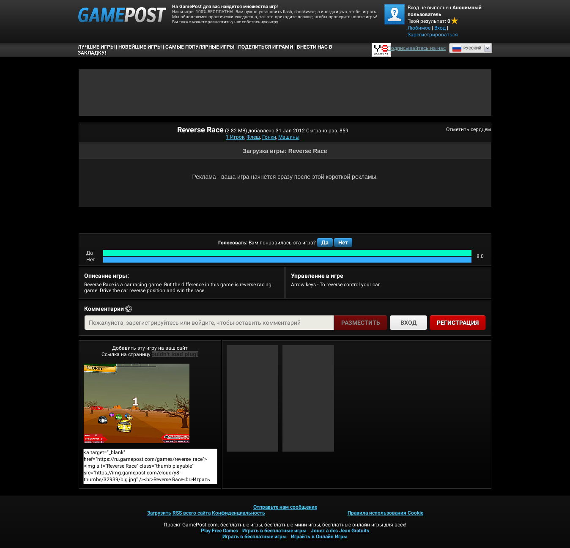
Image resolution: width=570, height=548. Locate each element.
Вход (440, 28)
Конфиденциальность (238, 513)
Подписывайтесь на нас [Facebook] (416, 48)
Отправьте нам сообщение (285, 507)
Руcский (466, 48)
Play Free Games (219, 531)
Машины (288, 137)
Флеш (253, 137)
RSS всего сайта (192, 513)
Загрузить (159, 513)
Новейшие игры (140, 47)
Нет (343, 242)
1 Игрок (235, 137)
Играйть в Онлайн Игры (319, 537)
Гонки (269, 137)
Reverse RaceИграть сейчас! (136, 403)
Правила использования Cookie (385, 513)
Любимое (419, 28)
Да (325, 242)
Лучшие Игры (96, 47)
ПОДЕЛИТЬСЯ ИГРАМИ (265, 47)
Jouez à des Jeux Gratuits (340, 531)
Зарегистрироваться (433, 35)
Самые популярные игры (199, 47)
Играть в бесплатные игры (274, 531)
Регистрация (458, 322)
